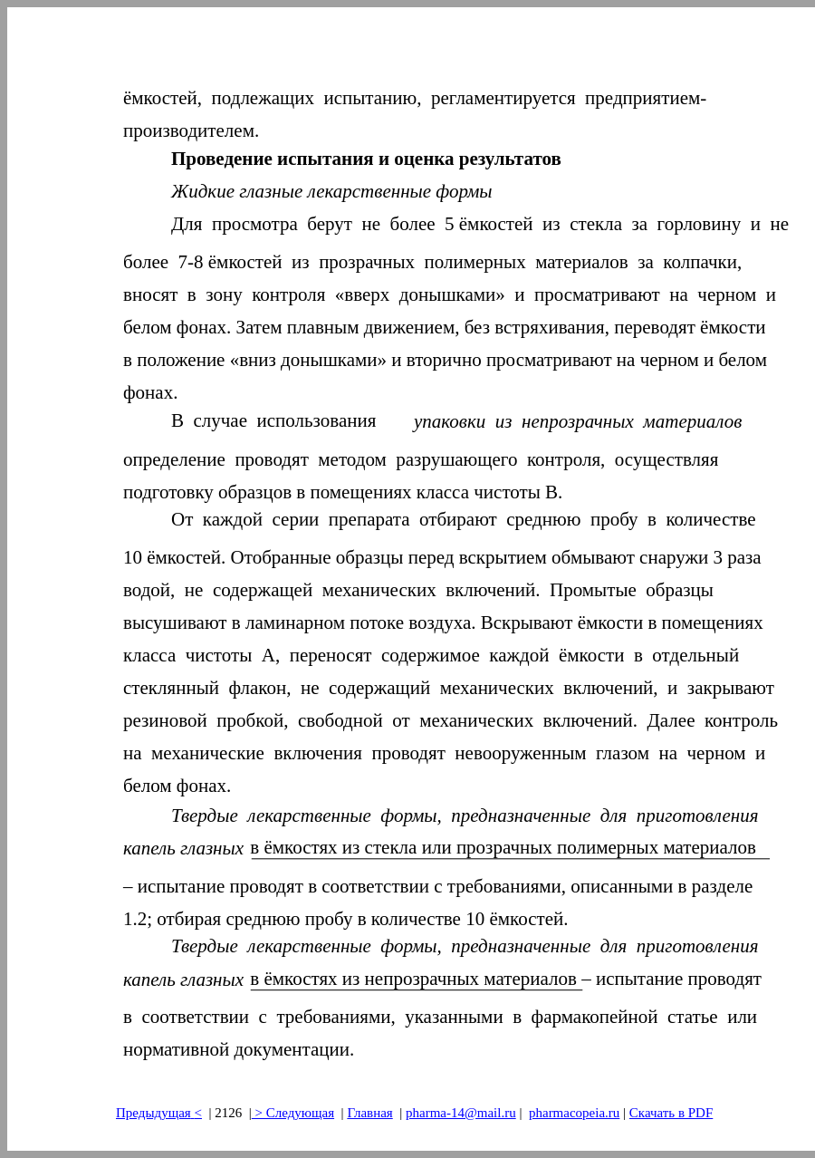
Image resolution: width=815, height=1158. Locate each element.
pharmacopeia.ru (574, 1112)
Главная (369, 1112)
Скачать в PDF (671, 1112)
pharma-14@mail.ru (461, 1112)
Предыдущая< (159, 1112)
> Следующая (293, 1112)
